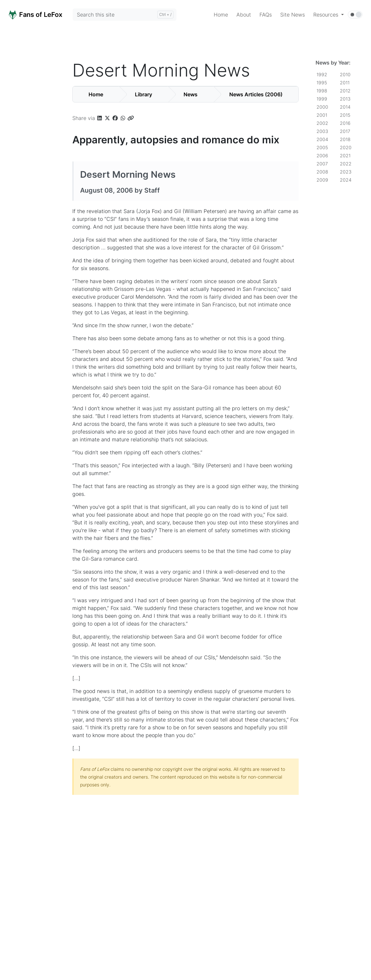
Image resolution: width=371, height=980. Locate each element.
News (190, 94)
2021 (345, 155)
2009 (322, 180)
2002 (322, 123)
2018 (345, 139)
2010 (345, 74)
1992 (322, 74)
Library (143, 94)
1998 (322, 90)
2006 (322, 155)
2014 (345, 107)
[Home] (42, 14)
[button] (328, 14)
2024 (346, 180)
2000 (322, 107)
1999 (322, 99)
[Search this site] (124, 14)
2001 (322, 115)
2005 (322, 147)
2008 (322, 171)
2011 (345, 82)
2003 (322, 131)
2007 (322, 163)
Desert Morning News (127, 174)
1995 (322, 82)
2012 (345, 90)
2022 (346, 163)
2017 (345, 131)
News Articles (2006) (255, 94)
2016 (345, 123)
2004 (322, 139)
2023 (346, 171)
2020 (346, 147)
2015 (345, 115)
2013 (345, 99)
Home (96, 94)
